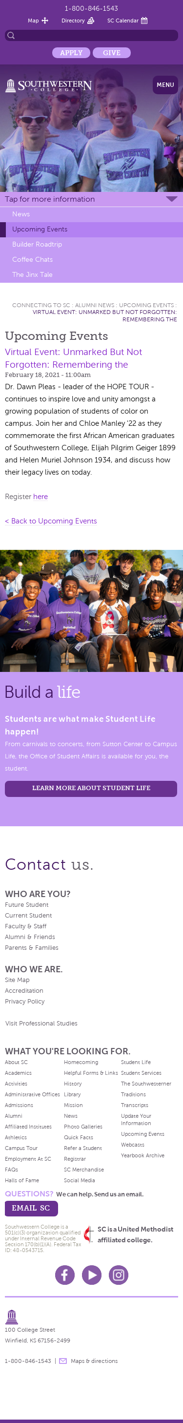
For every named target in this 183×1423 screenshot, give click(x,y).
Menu (165, 85)
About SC (16, 1062)
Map (33, 20)
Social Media (79, 1180)
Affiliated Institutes (28, 1127)
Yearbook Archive (142, 1155)
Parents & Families (32, 947)
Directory (73, 20)
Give (112, 53)
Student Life (136, 1062)
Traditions (133, 1094)
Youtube (92, 1275)
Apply (71, 53)
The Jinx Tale (32, 274)
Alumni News (94, 305)
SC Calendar (123, 20)
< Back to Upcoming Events (51, 521)
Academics (18, 1073)
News (21, 214)
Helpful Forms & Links (91, 1073)
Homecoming (81, 1062)
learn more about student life (91, 788)
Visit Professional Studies (41, 1023)
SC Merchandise (84, 1169)
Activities (16, 1084)
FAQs (11, 1169)
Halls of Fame (22, 1180)
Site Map (17, 980)
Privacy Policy (24, 1001)
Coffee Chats (32, 259)
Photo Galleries (83, 1127)
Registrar (75, 1159)
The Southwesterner (146, 1084)
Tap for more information (50, 199)
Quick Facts (78, 1137)
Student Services (141, 1073)
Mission (73, 1105)
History (72, 1084)
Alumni (13, 1116)
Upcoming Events (39, 229)
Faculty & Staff (25, 926)
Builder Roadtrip (37, 244)
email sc (31, 1208)
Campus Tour (21, 1148)
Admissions (19, 1105)
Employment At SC (28, 1159)
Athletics (16, 1137)
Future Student (26, 904)
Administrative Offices (32, 1094)
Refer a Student (83, 1148)
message (63, 1361)
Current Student (28, 915)
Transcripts (134, 1105)
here (40, 497)
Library (72, 1094)
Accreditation (24, 990)
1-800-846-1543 (91, 8)
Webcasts (132, 1145)
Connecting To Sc (41, 305)
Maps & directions (94, 1361)
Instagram (118, 1275)
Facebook (65, 1275)
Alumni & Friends (30, 937)
